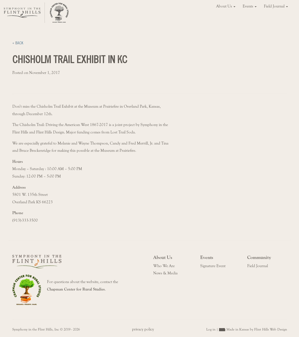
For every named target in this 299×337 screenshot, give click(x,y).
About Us (225, 6)
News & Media (165, 273)
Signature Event (213, 266)
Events (250, 6)
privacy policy (143, 329)
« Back (17, 43)
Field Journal (276, 6)
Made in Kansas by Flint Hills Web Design (256, 329)
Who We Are (164, 266)
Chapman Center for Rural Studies (76, 289)
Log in (210, 329)
